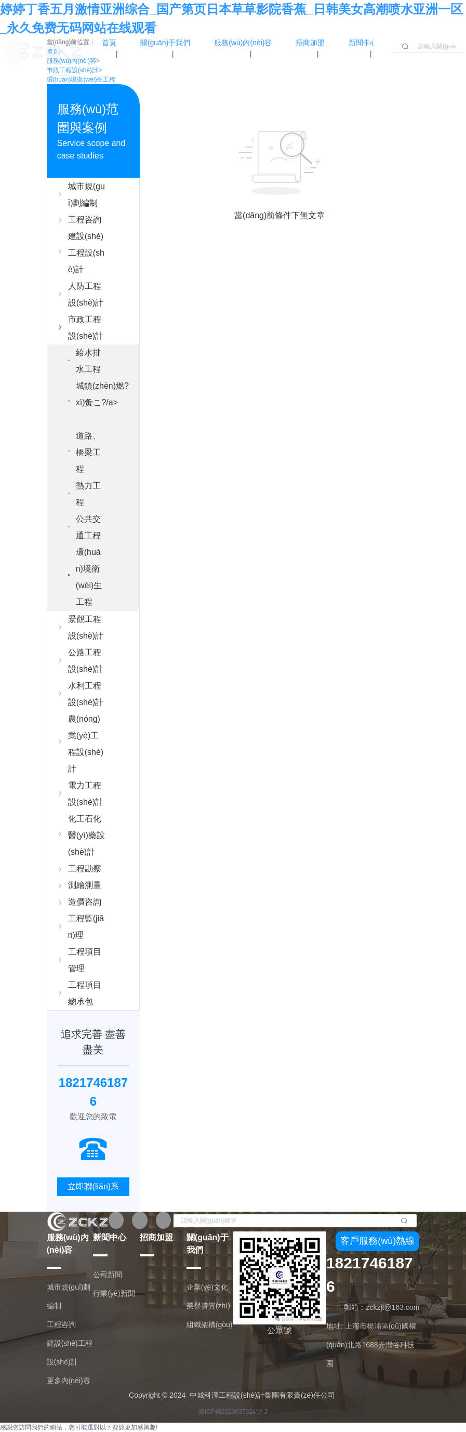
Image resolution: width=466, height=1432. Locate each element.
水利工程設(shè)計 (85, 694)
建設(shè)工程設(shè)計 (86, 253)
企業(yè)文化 (207, 1287)
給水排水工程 (88, 361)
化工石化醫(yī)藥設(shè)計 (86, 835)
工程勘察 (84, 868)
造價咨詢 (84, 901)
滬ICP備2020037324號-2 (233, 1411)
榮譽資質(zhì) (208, 1306)
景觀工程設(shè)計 (85, 627)
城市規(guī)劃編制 (86, 194)
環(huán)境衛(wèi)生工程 (81, 79)
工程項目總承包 (84, 993)
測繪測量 (84, 885)
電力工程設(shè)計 (85, 793)
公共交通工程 (88, 527)
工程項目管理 (84, 960)
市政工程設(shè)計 (85, 327)
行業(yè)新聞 (114, 1293)
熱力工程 (88, 494)
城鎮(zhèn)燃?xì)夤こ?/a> (102, 404)
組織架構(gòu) (210, 1324)
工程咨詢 (84, 219)
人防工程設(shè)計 (85, 294)
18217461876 (369, 1274)
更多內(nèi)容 (68, 1380)
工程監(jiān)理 (86, 926)
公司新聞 (107, 1274)
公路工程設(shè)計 (85, 660)
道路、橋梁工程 (88, 452)
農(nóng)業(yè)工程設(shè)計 (85, 743)
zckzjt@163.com (392, 1307)
